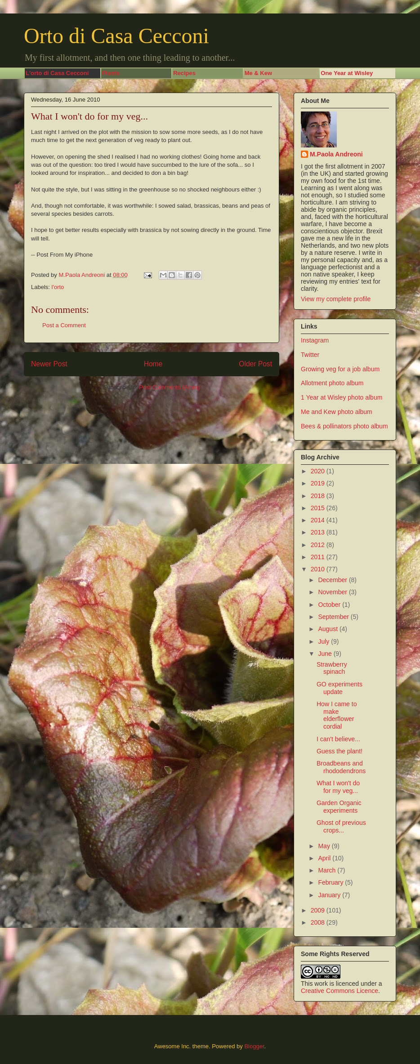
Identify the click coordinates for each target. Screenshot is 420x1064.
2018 (318, 495)
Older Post (255, 364)
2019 (318, 483)
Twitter (310, 354)
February (331, 882)
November (333, 592)
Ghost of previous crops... (341, 826)
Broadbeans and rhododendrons (341, 767)
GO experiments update (339, 688)
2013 (318, 532)
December (333, 579)
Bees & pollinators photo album (344, 426)
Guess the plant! (339, 751)
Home (153, 364)
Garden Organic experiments (339, 806)
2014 (318, 520)
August (328, 628)
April (325, 858)
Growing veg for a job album (340, 369)
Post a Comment (64, 325)
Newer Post (49, 364)
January (330, 895)
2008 (318, 922)
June (325, 653)
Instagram (315, 340)
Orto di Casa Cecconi (116, 36)
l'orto (58, 287)
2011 (318, 557)
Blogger (254, 1046)
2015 (318, 508)
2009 (318, 910)
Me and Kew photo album (336, 411)
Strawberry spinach (332, 668)
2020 (318, 471)
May (324, 846)
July (324, 641)
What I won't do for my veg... (338, 786)
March (327, 870)
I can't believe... (338, 739)
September (334, 616)
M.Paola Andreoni (336, 154)
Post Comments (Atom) (169, 387)
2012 (318, 544)
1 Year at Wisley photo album (341, 397)
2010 (318, 569)
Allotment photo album (332, 383)
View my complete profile (336, 299)
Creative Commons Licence (339, 990)
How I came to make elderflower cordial (337, 715)
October (330, 604)
